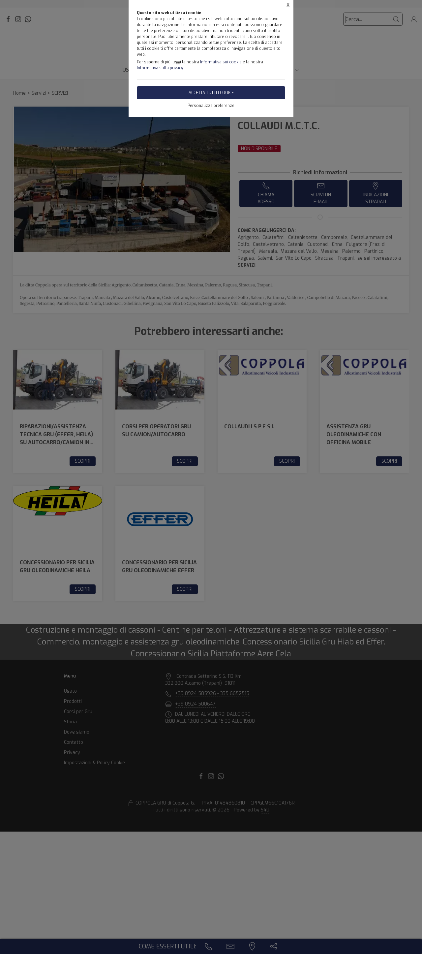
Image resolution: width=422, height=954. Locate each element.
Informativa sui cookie (221, 62)
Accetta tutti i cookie (211, 92)
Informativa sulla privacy (160, 68)
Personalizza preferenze (211, 105)
